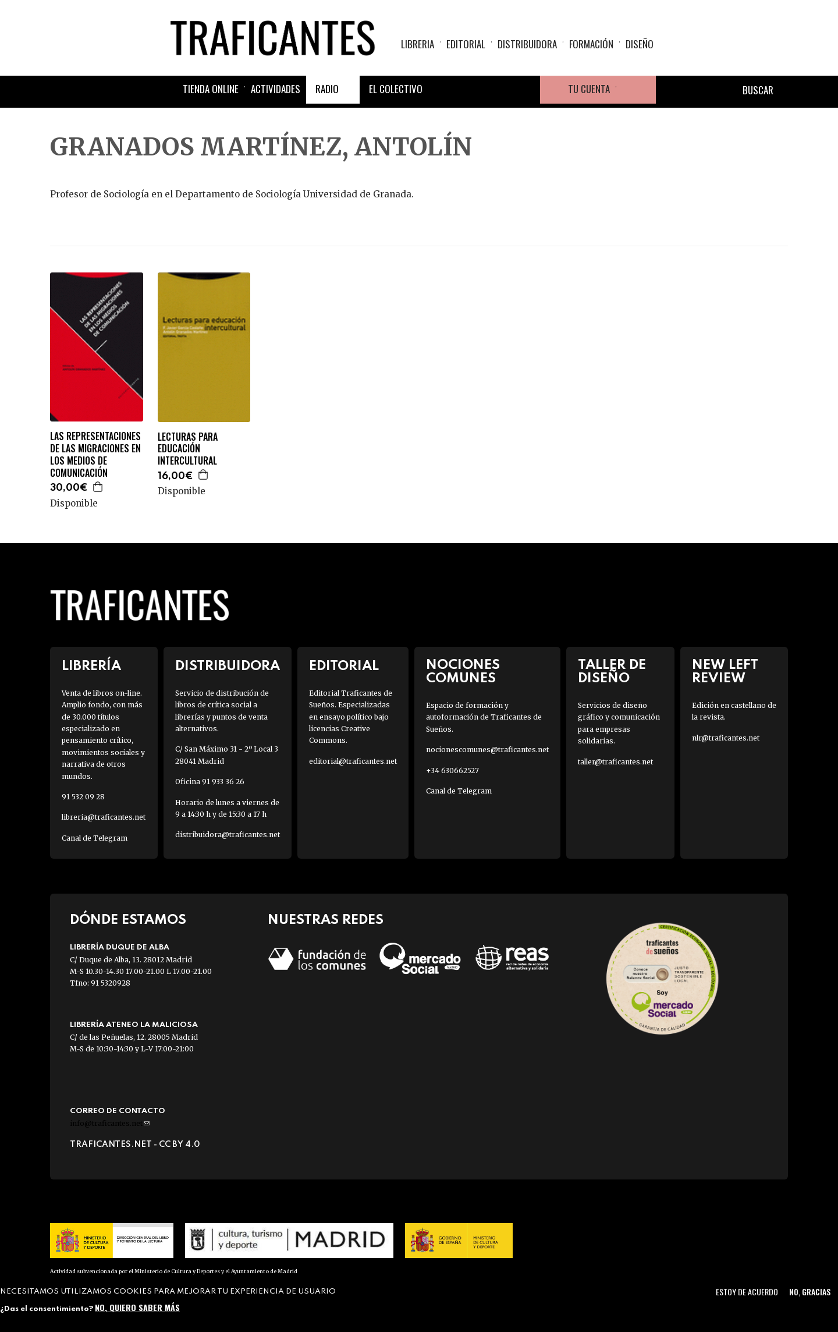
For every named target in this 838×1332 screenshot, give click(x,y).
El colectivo (395, 89)
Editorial (465, 44)
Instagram (498, 90)
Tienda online (211, 89)
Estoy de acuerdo (747, 1291)
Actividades (275, 89)
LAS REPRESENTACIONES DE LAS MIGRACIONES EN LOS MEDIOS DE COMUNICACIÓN (95, 454)
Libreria (417, 44)
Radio (327, 89)
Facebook (442, 90)
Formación (591, 44)
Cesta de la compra (636, 90)
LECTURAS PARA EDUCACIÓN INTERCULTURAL (188, 449)
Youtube (526, 90)
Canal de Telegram (94, 838)
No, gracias (809, 1291)
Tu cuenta (589, 89)
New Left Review (725, 671)
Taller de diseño (612, 671)
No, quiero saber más (137, 1307)
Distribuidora (527, 44)
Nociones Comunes (463, 671)
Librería (91, 666)
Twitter (470, 90)
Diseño (640, 44)
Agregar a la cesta (98, 486)
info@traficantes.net (110, 1123)
